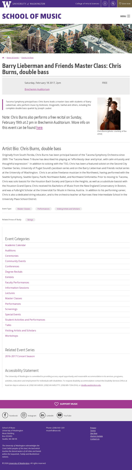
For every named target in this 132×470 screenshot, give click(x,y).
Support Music (66, 404)
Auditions (10, 250)
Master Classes (24, 209)
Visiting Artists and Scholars (68, 209)
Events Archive (27, 57)
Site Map (93, 433)
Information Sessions (17, 287)
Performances (43, 209)
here (39, 127)
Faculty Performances (17, 282)
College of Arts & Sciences (87, 3)
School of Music (32, 16)
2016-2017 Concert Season (20, 356)
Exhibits (9, 277)
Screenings (11, 309)
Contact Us (94, 439)
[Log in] (105, 3)
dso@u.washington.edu (91, 385)
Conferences (12, 266)
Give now (124, 3)
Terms (93, 430)
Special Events (13, 314)
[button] (108, 113)
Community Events (15, 261)
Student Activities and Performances (25, 319)
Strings (30, 219)
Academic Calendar (15, 245)
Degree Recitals (13, 271)
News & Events (13, 57)
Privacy (93, 428)
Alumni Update (96, 436)
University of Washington (19, 463)
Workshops (11, 335)
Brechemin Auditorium (37, 89)
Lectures (10, 293)
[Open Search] (113, 3)
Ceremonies (11, 255)
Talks (8, 325)
